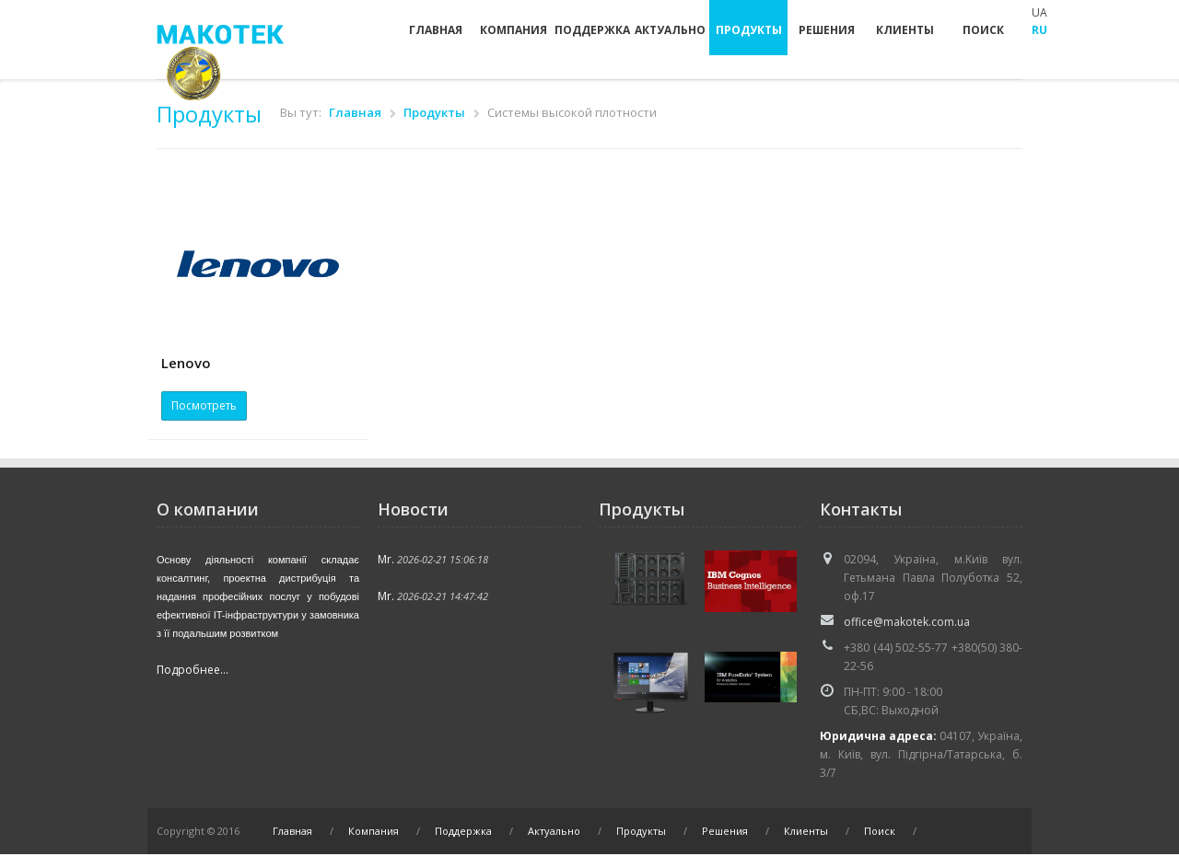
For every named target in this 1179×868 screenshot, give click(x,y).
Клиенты (905, 30)
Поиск (983, 30)
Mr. (386, 559)
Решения (827, 30)
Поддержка (592, 30)
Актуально (670, 30)
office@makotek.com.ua (907, 622)
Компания (513, 30)
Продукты (749, 30)
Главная (435, 30)
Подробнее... (192, 669)
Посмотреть (204, 405)
